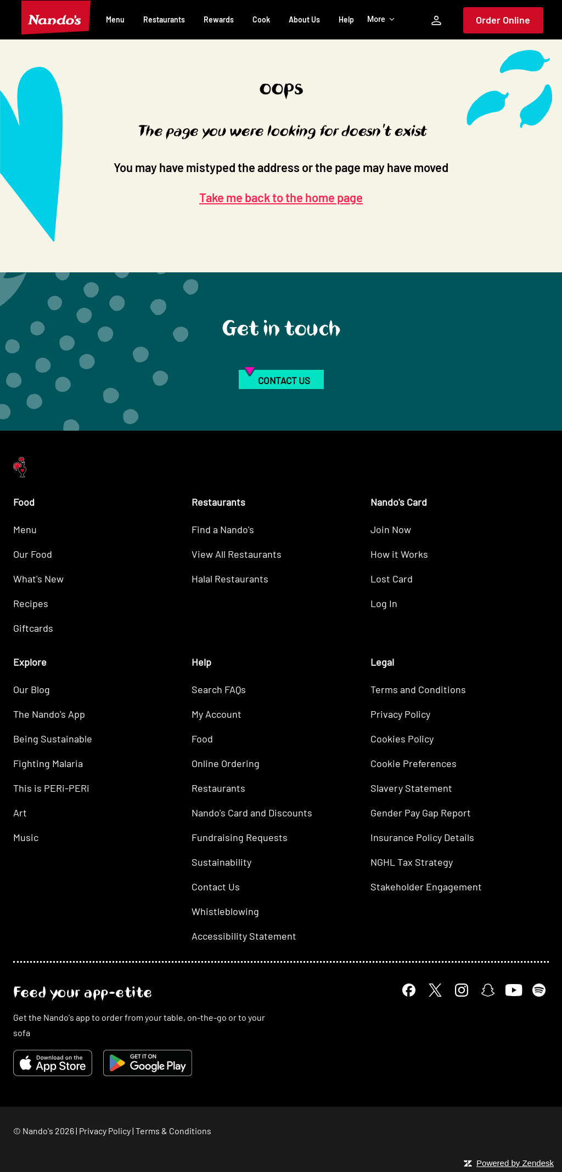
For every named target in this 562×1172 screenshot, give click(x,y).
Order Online (503, 20)
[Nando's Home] (56, 18)
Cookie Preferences (413, 763)
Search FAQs (219, 689)
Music (25, 837)
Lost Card (391, 579)
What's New (38, 579)
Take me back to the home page (281, 197)
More (381, 19)
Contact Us (216, 887)
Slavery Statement (411, 788)
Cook (261, 19)
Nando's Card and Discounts (252, 813)
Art (20, 813)
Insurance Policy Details (422, 837)
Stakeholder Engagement (426, 887)
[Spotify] (539, 990)
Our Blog (31, 689)
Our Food (32, 554)
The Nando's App (49, 714)
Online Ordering (226, 763)
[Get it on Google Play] (147, 1063)
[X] (435, 990)
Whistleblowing (225, 911)
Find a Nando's (223, 529)
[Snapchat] (488, 990)
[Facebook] (409, 990)
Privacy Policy (400, 714)
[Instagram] (461, 990)
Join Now (390, 529)
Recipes (30, 603)
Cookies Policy (402, 739)
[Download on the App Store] (52, 1063)
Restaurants (164, 19)
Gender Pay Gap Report (420, 813)
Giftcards (33, 628)
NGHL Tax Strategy (411, 862)
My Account (216, 714)
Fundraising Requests (240, 837)
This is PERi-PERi (51, 788)
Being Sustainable (52, 739)
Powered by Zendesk (515, 1163)
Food (202, 739)
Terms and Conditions (418, 689)
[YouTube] (513, 990)
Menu (115, 19)
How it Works (399, 554)
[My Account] (436, 20)
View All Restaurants (237, 554)
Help (346, 19)
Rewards (219, 19)
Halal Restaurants (230, 579)
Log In (383, 603)
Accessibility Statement (244, 936)
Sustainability (221, 862)
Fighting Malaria (48, 763)
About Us (304, 19)
